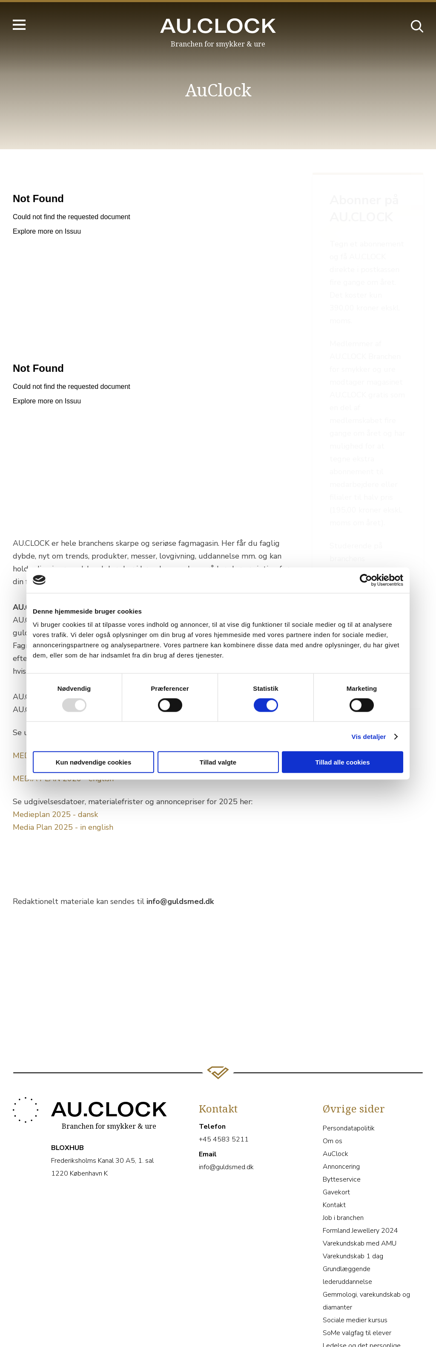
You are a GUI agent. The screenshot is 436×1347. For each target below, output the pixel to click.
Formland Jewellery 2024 (360, 1183)
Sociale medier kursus (355, 1272)
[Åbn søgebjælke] (416, 25)
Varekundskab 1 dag (353, 1208)
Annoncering (341, 1119)
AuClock (335, 1106)
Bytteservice (342, 1131)
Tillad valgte (218, 762)
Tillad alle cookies (342, 762)
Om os (332, 1093)
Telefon (212, 1078)
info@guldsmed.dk (226, 1119)
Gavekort (336, 1144)
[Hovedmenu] (19, 25)
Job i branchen (343, 1170)
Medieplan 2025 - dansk (55, 814)
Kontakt (334, 1157)
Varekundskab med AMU (359, 1195)
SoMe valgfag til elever (357, 1285)
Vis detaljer (369, 736)
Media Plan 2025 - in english (63, 827)
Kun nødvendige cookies (94, 762)
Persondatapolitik (349, 1080)
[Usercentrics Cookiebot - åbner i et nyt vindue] (366, 580)
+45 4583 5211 (224, 1091)
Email (208, 1106)
